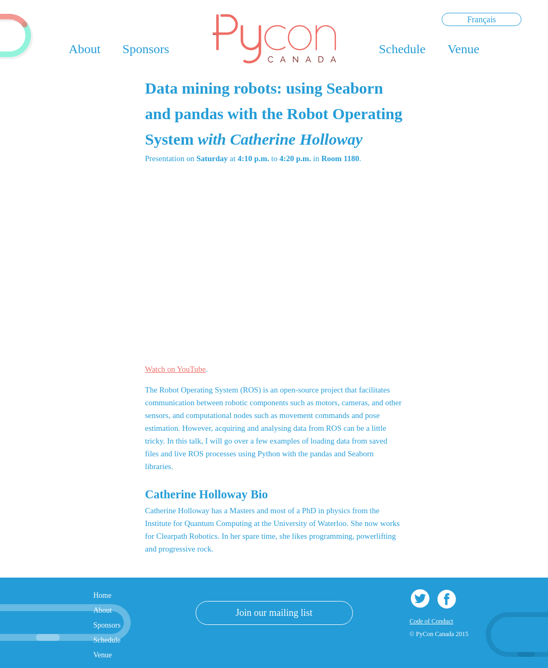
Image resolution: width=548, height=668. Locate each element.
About (84, 49)
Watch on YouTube (175, 369)
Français (481, 19)
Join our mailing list (274, 612)
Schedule (402, 49)
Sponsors (145, 49)
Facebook (447, 598)
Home (103, 595)
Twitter (420, 598)
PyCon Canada (274, 39)
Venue (463, 49)
